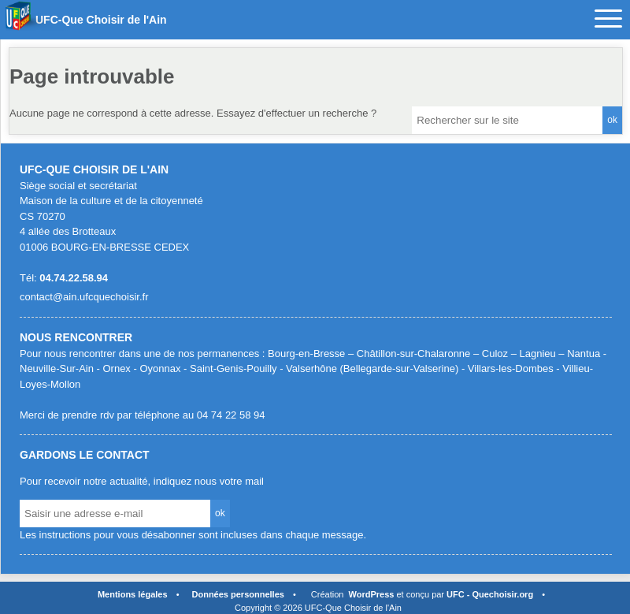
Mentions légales (133, 594)
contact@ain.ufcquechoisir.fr (84, 297)
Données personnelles (238, 594)
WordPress (372, 594)
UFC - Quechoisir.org (490, 594)
